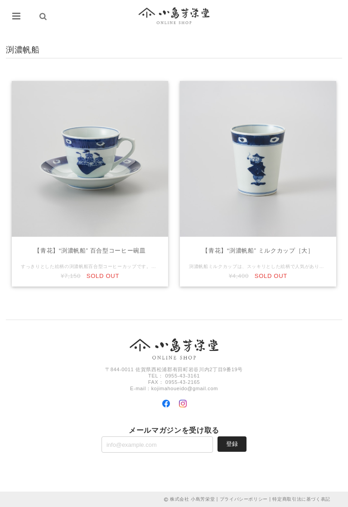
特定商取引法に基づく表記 (301, 499)
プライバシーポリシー (244, 499)
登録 (232, 443)
